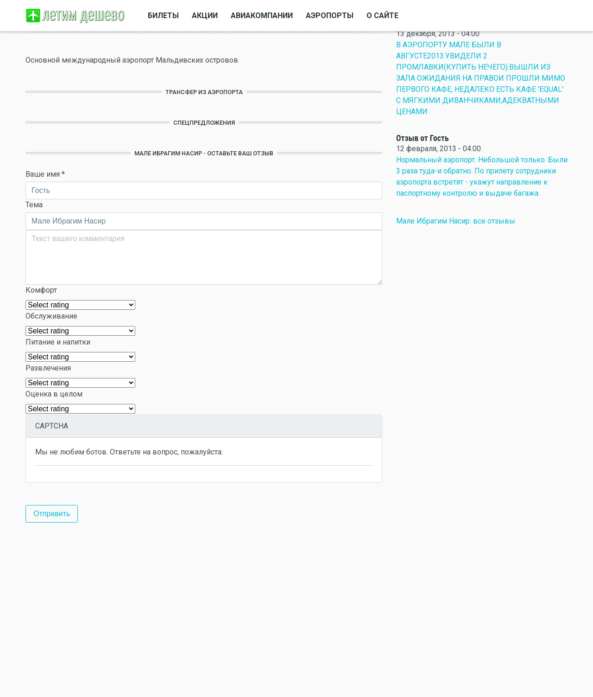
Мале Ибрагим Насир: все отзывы (455, 221)
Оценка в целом (53, 394)
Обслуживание (51, 316)
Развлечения (48, 368)
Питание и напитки (57, 342)
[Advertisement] (203, 610)
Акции (205, 15)
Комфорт (41, 290)
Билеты (163, 15)
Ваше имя (45, 174)
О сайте (382, 15)
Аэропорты (329, 15)
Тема (34, 204)
